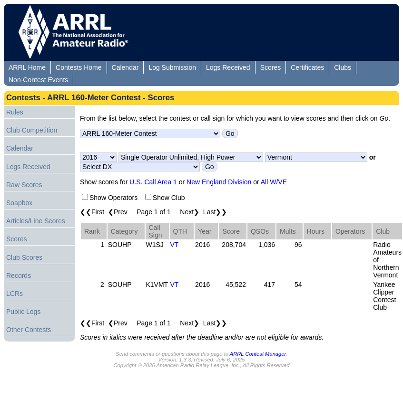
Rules (14, 112)
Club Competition (31, 130)
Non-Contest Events (38, 80)
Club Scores (24, 257)
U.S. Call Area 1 (153, 182)
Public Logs (23, 311)
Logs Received (228, 67)
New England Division (219, 182)
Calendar (125, 67)
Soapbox (19, 203)
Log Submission (172, 67)
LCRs (14, 293)
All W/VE (274, 182)
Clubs (342, 67)
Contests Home (78, 67)
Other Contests (28, 329)
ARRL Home (27, 67)
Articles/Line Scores (35, 221)
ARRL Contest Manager (258, 354)
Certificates (307, 67)
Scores (270, 67)
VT (174, 244)
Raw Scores (24, 185)
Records (18, 275)
